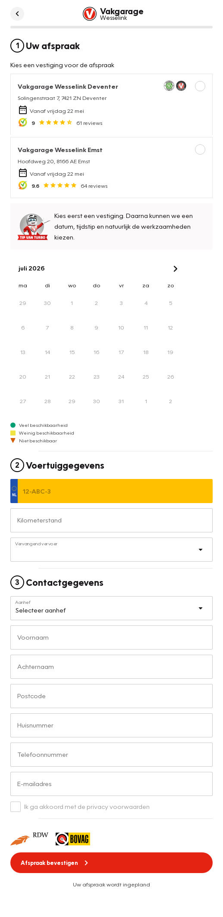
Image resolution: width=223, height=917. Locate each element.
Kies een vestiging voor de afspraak (62, 64)
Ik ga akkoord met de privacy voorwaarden (87, 806)
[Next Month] (175, 269)
